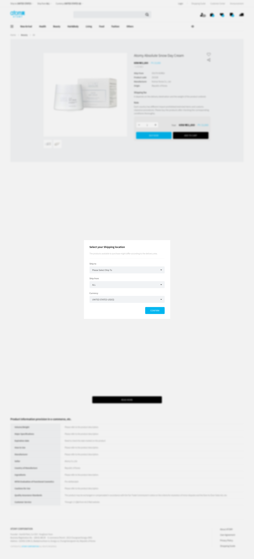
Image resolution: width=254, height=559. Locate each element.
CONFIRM (154, 310)
